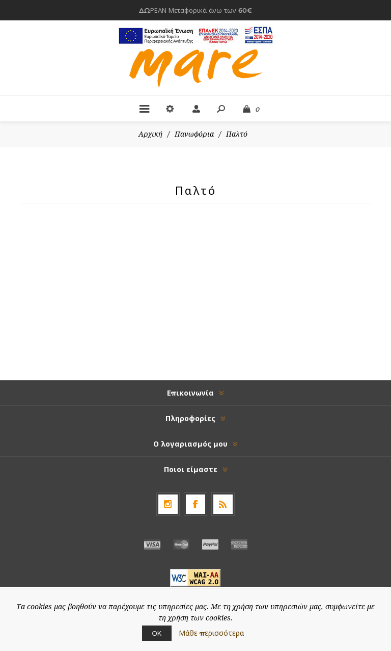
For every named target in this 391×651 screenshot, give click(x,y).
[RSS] (223, 504)
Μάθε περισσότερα (211, 633)
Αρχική (150, 134)
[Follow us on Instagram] (168, 504)
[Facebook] (195, 504)
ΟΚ (157, 633)
